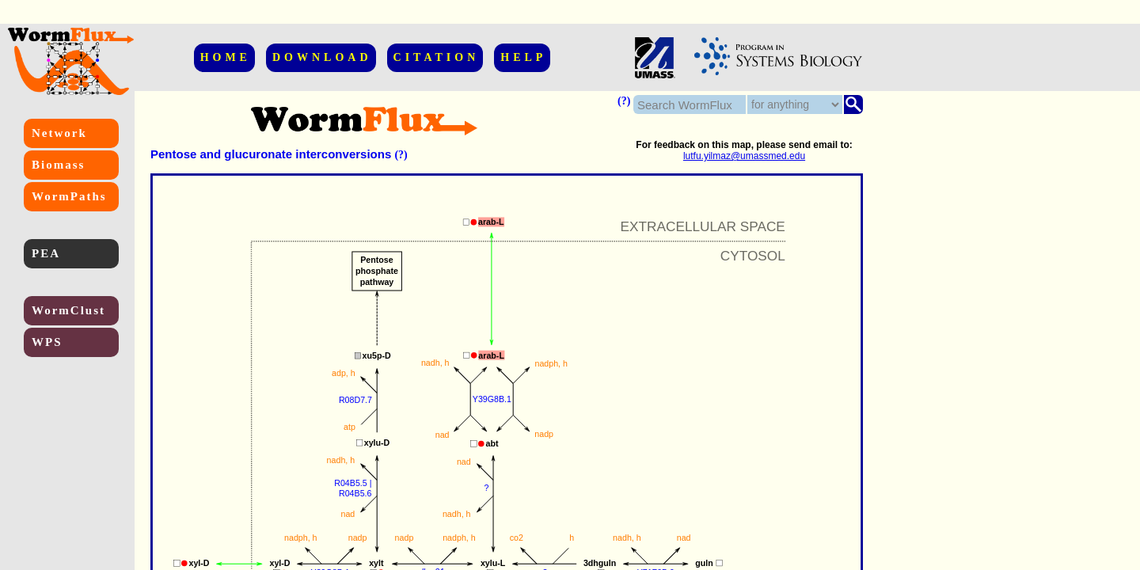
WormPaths (69, 196)
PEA (46, 253)
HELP (523, 57)
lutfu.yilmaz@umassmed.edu (744, 156)
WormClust (68, 310)
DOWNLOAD (322, 57)
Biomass (58, 164)
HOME (225, 57)
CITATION (436, 57)
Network (59, 133)
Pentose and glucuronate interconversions (270, 154)
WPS (47, 342)
